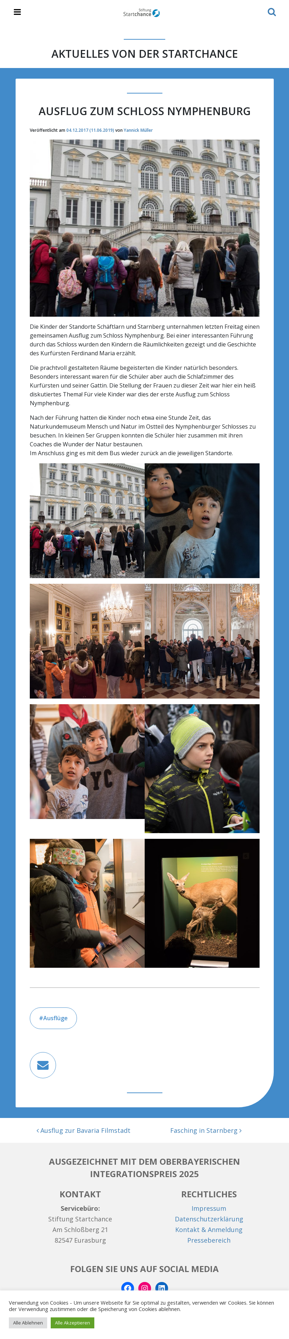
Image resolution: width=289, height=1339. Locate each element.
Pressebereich (208, 1240)
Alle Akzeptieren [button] (72, 1323)
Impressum (208, 1208)
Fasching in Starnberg (205, 1130)
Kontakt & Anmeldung (209, 1229)
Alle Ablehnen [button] (28, 1323)
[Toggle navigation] (17, 12)
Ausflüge (55, 1018)
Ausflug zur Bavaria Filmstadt (83, 1130)
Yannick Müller (138, 130)
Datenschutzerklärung (209, 1219)
